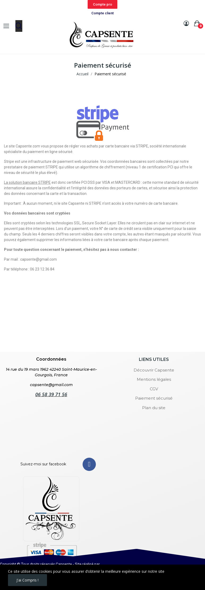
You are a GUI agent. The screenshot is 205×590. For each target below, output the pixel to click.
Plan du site (153, 407)
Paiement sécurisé (154, 398)
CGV (154, 388)
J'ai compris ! (27, 580)
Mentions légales (154, 379)
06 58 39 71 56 (51, 394)
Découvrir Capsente (154, 370)
